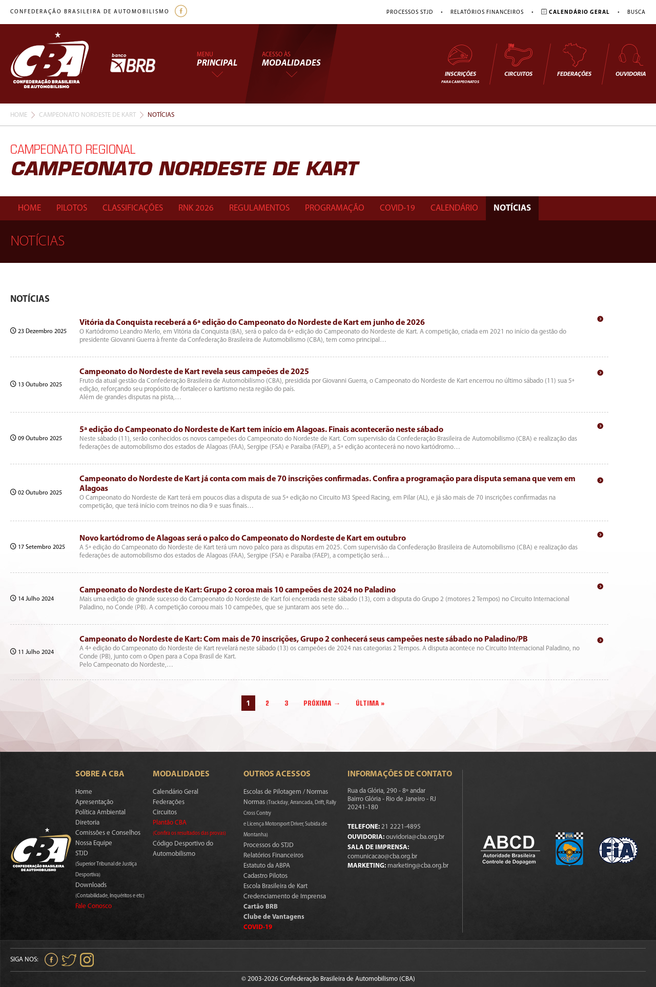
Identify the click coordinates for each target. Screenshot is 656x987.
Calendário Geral (175, 792)
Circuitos (518, 60)
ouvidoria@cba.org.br (415, 837)
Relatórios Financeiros (487, 12)
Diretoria (87, 822)
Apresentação (94, 802)
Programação (334, 208)
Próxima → (321, 703)
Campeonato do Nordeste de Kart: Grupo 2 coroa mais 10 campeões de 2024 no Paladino (237, 590)
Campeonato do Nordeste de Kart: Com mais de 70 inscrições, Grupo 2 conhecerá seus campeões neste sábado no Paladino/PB (303, 639)
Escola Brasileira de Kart (275, 886)
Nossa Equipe (93, 843)
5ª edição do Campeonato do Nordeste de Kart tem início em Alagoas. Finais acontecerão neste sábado (261, 430)
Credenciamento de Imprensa (284, 896)
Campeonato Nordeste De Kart (87, 115)
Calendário (454, 208)
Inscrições (460, 63)
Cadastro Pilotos (265, 876)
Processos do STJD (268, 845)
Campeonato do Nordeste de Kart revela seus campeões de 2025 (194, 372)
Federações (574, 60)
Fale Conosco (93, 906)
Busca (636, 12)
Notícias (512, 208)
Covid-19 (397, 208)
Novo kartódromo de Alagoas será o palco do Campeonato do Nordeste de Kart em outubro (242, 538)
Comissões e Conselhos (107, 833)
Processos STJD (409, 12)
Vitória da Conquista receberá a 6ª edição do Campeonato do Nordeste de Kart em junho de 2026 (252, 323)
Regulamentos (259, 208)
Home (18, 115)
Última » (370, 703)
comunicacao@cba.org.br (382, 856)
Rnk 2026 (196, 208)
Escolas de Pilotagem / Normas (285, 792)
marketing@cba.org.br (417, 865)
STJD (106, 864)
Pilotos (71, 208)
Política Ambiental (100, 812)
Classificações (132, 208)
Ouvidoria (631, 60)
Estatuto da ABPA (266, 865)
